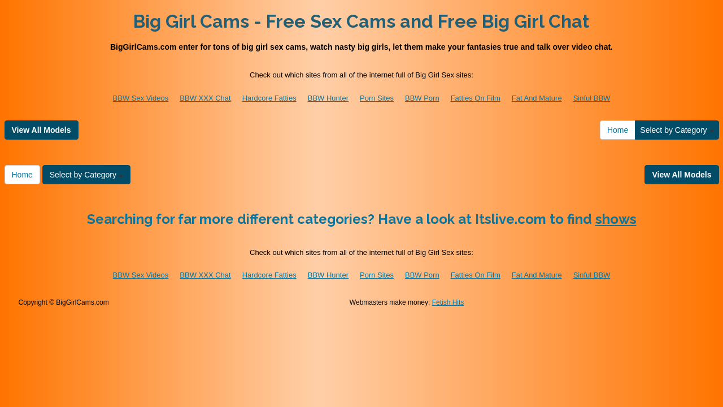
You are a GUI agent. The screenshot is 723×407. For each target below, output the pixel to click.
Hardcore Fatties (269, 98)
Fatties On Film (475, 98)
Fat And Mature (537, 98)
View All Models (41, 130)
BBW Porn (422, 98)
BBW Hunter (328, 98)
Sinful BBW (592, 98)
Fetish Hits (448, 302)
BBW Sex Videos (141, 98)
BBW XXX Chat (205, 98)
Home (617, 130)
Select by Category (676, 130)
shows (616, 219)
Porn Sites (377, 98)
